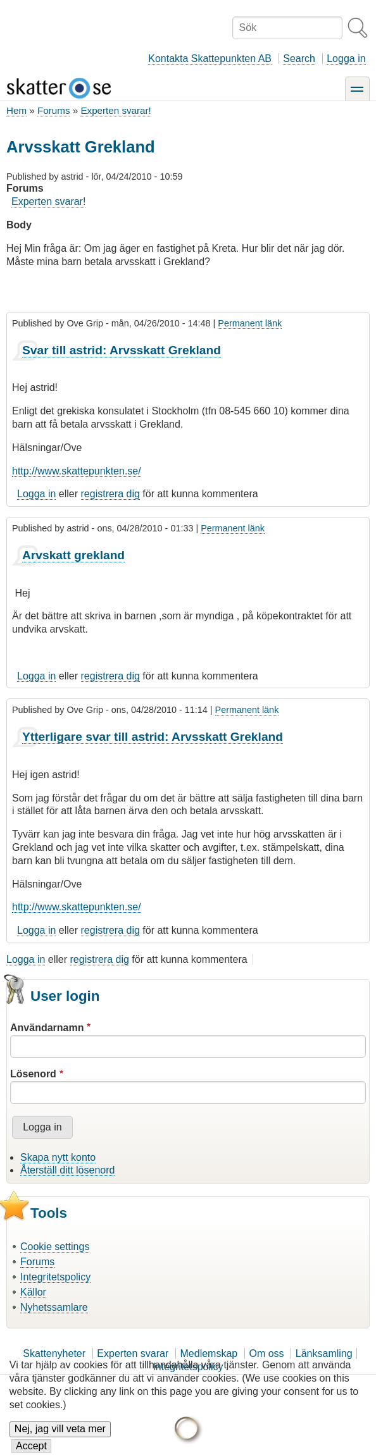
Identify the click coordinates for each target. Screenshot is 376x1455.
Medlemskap (209, 1353)
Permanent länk (250, 323)
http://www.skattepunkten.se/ (76, 471)
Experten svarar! (115, 110)
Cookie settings (54, 1246)
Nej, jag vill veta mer (60, 1437)
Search (299, 58)
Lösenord (33, 1073)
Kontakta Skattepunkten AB (210, 58)
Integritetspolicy (55, 1277)
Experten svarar (132, 1353)
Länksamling (324, 1353)
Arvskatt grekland (73, 555)
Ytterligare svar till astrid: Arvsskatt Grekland (152, 736)
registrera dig (110, 493)
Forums (53, 110)
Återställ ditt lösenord (67, 1170)
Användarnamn (47, 1027)
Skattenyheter (54, 1353)
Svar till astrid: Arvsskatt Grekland (121, 350)
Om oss (266, 1353)
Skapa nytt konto (58, 1157)
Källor (33, 1292)
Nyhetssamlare (54, 1307)
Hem (16, 110)
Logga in (346, 58)
